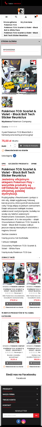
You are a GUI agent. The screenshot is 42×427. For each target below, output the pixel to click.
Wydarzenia (9, 50)
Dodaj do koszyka (29, 145)
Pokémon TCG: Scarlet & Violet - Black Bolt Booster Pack (13, 350)
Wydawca (7, 121)
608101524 (17, 4)
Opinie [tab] (33, 163)
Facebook (21, 378)
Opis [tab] (4, 163)
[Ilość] (10, 146)
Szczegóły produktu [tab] (18, 163)
